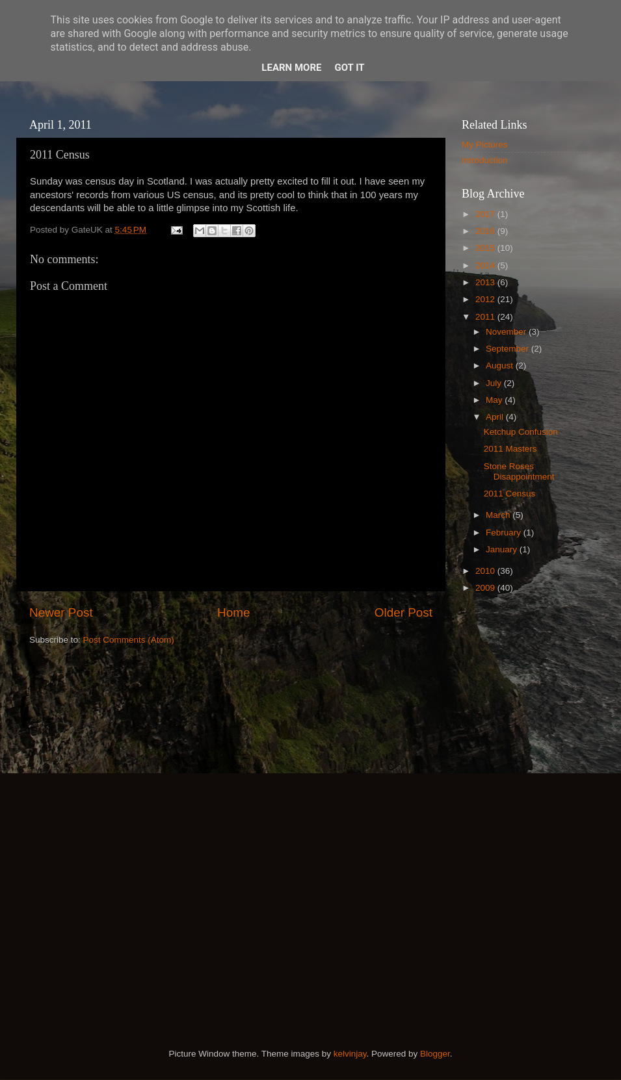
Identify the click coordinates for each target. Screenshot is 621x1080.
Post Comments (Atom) (128, 640)
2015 (486, 248)
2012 (486, 299)
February (504, 532)
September (508, 349)
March (499, 515)
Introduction (485, 160)
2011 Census (510, 493)
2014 (486, 265)
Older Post (403, 612)
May (495, 400)
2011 (486, 317)
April (496, 417)
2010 (486, 571)
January (503, 549)
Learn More (291, 67)
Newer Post (61, 612)
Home (233, 612)
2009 (486, 588)
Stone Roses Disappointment (519, 471)
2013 (486, 282)
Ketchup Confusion (521, 432)
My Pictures (485, 144)
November (507, 332)
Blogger (435, 1054)
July (495, 383)
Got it (349, 67)
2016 (486, 231)
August (501, 365)
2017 (486, 214)
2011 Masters (510, 449)
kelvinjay (350, 1054)
